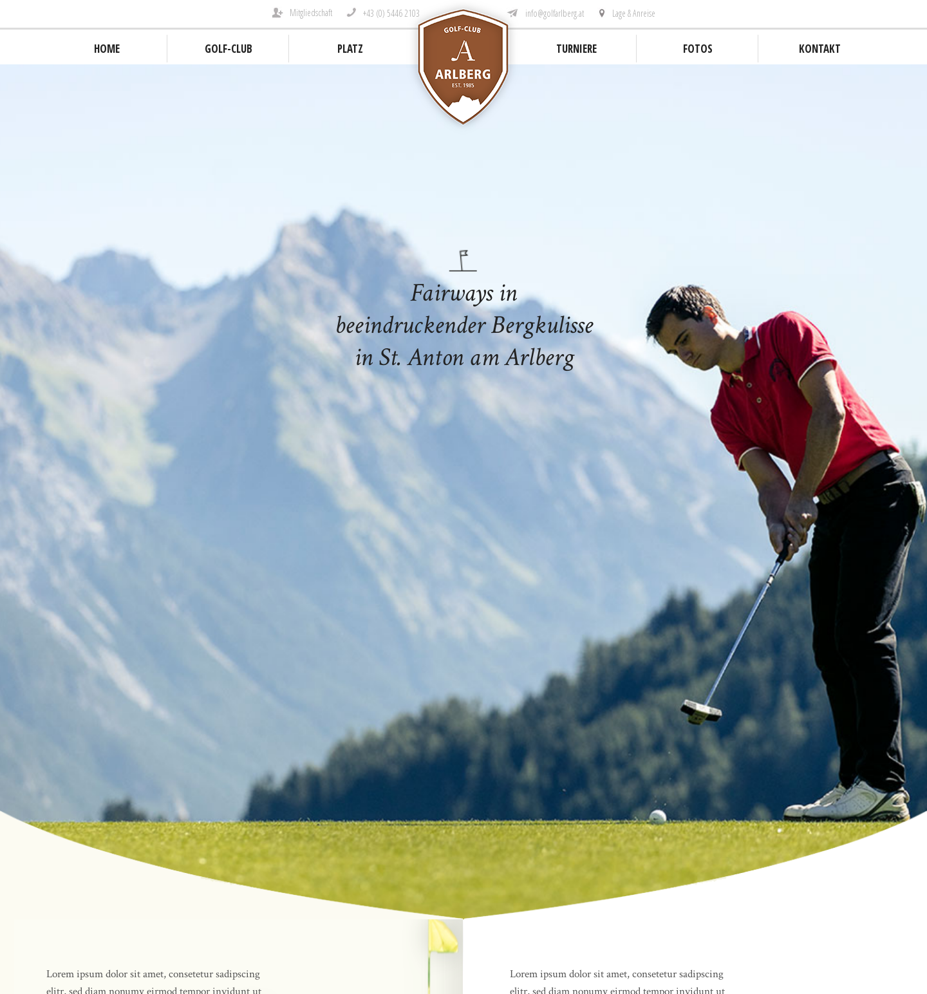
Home (107, 48)
